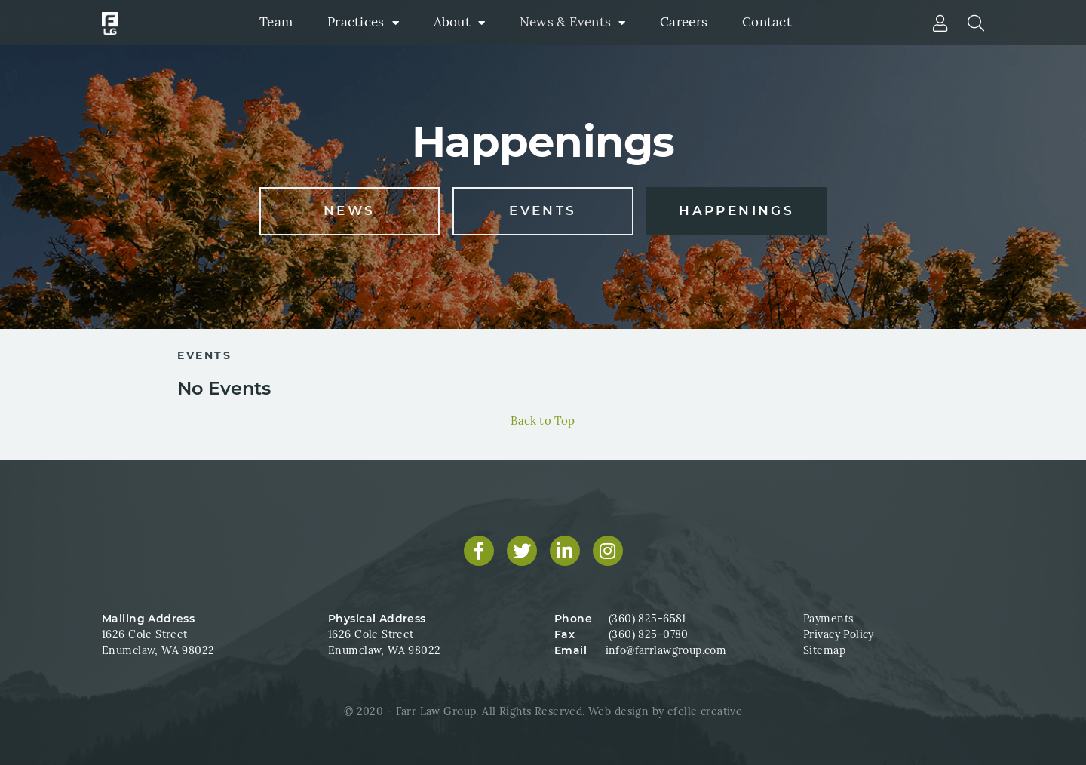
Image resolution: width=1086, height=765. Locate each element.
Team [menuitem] (276, 22)
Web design (618, 711)
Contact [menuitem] (767, 22)
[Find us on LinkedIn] (565, 551)
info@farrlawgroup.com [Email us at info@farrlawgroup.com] (666, 650)
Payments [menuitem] (828, 618)
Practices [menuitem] (355, 22)
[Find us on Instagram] (608, 551)
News (350, 210)
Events (542, 210)
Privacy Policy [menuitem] (838, 634)
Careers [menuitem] (683, 22)
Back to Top (543, 420)
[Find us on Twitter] (522, 551)
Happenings (736, 210)
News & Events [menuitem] (565, 22)
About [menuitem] (452, 22)
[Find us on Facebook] (479, 551)
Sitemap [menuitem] (824, 650)
